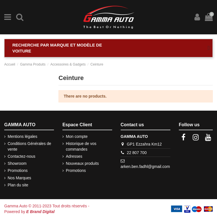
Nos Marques (19, 178)
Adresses (74, 156)
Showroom (17, 163)
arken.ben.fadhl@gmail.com (145, 166)
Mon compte (77, 136)
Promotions (18, 170)
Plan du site (18, 185)
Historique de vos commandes (81, 146)
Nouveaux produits (82, 163)
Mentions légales (22, 136)
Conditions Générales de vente (29, 146)
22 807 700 (137, 152)
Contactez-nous (21, 156)
